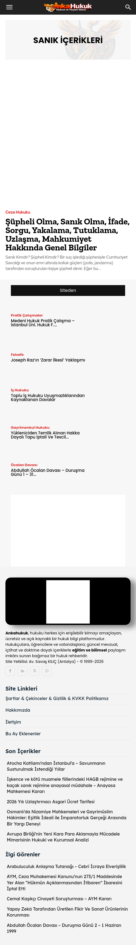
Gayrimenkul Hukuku (30, 427)
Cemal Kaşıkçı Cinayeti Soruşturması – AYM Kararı (59, 898)
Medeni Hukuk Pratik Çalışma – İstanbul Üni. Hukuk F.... (43, 323)
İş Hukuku (20, 390)
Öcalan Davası (24, 465)
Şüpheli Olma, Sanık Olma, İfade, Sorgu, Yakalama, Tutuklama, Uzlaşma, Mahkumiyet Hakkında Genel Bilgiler (67, 234)
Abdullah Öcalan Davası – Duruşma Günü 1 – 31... (48, 472)
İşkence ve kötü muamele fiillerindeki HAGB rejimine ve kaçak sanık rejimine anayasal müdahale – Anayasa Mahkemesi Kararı (65, 785)
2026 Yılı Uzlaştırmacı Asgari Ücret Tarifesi (51, 801)
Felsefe (17, 354)
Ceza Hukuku (17, 212)
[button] (9, 7)
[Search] (128, 7)
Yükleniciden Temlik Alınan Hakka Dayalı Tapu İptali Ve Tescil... (45, 435)
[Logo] (68, 602)
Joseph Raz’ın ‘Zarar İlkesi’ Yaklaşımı (48, 360)
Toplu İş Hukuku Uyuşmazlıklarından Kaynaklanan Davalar (48, 397)
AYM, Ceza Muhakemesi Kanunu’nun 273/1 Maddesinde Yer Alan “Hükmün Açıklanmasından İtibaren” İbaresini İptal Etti (64, 882)
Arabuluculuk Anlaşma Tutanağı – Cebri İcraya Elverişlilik (66, 866)
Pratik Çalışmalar (27, 315)
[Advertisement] (68, 533)
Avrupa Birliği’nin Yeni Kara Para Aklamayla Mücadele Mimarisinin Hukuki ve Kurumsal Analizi (63, 837)
